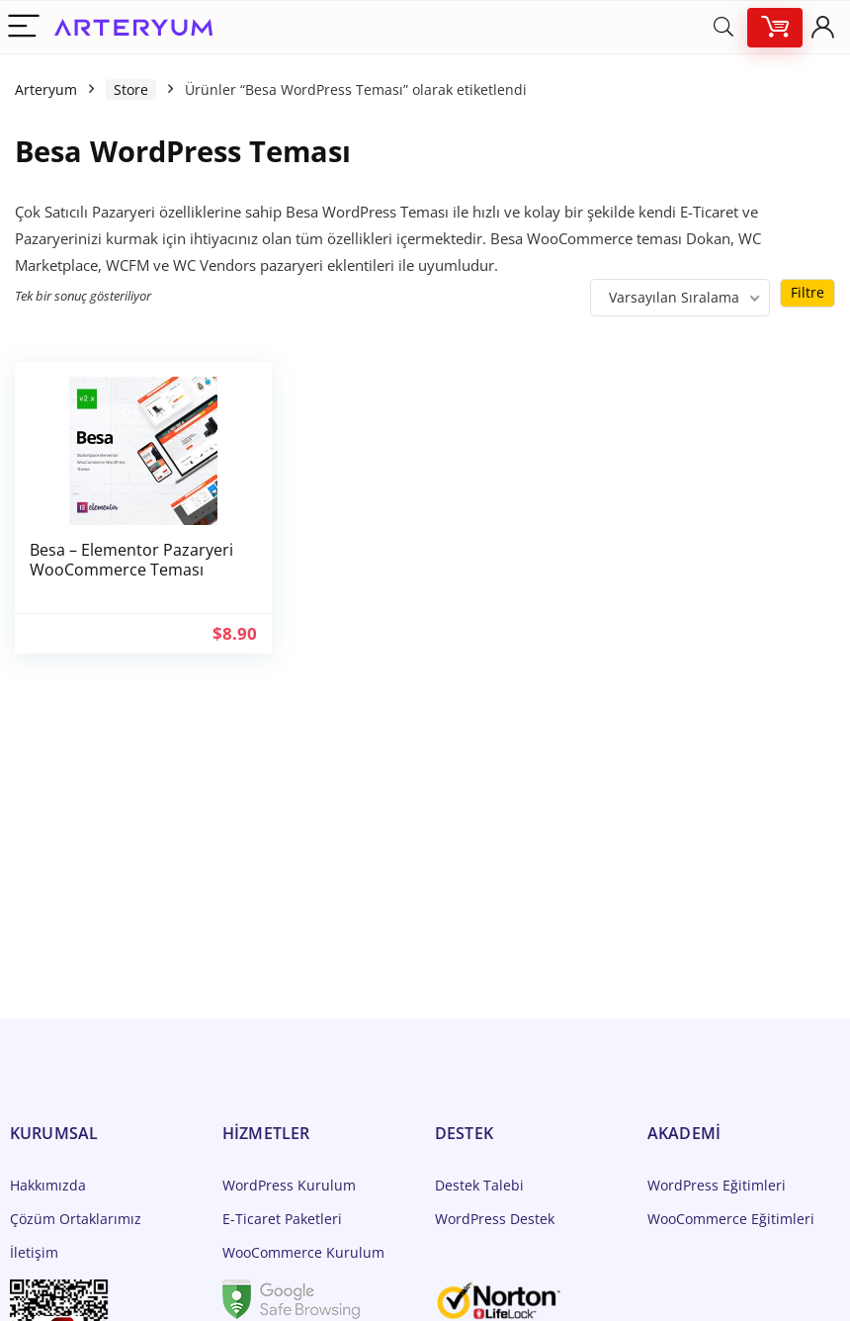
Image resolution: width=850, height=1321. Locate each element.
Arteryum (46, 89)
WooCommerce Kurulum (303, 1252)
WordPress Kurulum (289, 1185)
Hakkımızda (48, 1185)
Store (131, 89)
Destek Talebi (479, 1185)
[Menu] (23, 27)
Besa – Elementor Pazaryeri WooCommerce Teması (131, 559)
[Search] (723, 27)
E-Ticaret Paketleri (282, 1218)
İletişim (34, 1252)
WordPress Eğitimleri (716, 1185)
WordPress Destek (494, 1218)
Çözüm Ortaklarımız (75, 1218)
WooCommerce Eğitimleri (730, 1218)
